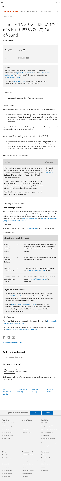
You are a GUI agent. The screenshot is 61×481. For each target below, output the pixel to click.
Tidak (47, 413)
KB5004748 (33, 228)
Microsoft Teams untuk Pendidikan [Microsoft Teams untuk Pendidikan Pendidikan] (49, 429)
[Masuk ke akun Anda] (58, 2)
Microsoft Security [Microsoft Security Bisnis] (6, 458)
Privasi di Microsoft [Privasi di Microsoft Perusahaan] (45, 464)
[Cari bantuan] (6, 2)
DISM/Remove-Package (18, 296)
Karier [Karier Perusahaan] (42, 454)
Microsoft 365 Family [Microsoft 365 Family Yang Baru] (7, 432)
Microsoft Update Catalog (37, 270)
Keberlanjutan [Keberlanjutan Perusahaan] (44, 470)
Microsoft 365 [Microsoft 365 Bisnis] (5, 467)
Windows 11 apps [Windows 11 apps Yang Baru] (6, 438)
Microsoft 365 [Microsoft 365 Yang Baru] (5, 429)
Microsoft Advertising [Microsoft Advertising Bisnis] (7, 470)
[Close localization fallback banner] (57, 11)
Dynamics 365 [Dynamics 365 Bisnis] (5, 464)
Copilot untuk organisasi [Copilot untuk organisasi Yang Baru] (8, 423)
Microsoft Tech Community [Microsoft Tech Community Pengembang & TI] (28, 464)
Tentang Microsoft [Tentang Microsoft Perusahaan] (45, 458)
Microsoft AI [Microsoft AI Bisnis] (5, 454)
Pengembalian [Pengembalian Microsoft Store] (25, 429)
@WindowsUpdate (19, 81)
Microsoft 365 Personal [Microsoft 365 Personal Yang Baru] (7, 435)
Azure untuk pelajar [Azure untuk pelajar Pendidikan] (45, 446)
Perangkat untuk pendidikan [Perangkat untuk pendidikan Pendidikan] (47, 426)
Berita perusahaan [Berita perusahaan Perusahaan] (45, 461)
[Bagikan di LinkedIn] (8, 337)
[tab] (9, 371)
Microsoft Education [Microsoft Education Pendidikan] (46, 423)
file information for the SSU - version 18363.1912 (22, 329)
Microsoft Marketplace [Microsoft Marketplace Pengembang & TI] (27, 467)
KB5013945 (49, 173)
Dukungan (5, 7)
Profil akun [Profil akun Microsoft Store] (24, 423)
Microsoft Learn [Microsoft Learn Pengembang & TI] (25, 458)
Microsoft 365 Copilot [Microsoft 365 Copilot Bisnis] (7, 473)
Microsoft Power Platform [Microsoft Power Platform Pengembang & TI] (28, 470)
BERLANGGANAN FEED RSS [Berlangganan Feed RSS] (13, 342)
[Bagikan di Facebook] (4, 337)
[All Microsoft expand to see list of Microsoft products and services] (2, 2)
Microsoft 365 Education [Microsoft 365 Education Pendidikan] (47, 432)
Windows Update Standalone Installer (23, 304)
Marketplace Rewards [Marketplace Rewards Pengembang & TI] (27, 473)
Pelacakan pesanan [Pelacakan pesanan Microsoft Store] (26, 432)
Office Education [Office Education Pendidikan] (45, 435)
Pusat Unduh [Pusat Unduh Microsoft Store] (25, 426)
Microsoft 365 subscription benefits (7, 391)
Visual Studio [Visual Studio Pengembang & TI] (25, 476)
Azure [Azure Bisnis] (3, 461)
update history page (13, 77)
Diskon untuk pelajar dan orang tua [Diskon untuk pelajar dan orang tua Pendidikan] (49, 443)
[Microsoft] (30, 1)
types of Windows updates (25, 73)
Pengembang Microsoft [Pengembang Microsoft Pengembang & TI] (27, 454)
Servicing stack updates (30, 218)
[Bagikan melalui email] (12, 337)
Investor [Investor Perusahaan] (43, 467)
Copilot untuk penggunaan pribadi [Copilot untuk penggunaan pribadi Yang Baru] (10, 426)
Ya (36, 413)
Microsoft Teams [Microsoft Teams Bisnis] (6, 476)
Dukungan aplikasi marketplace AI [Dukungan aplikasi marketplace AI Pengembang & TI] (30, 461)
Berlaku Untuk (8, 40)
